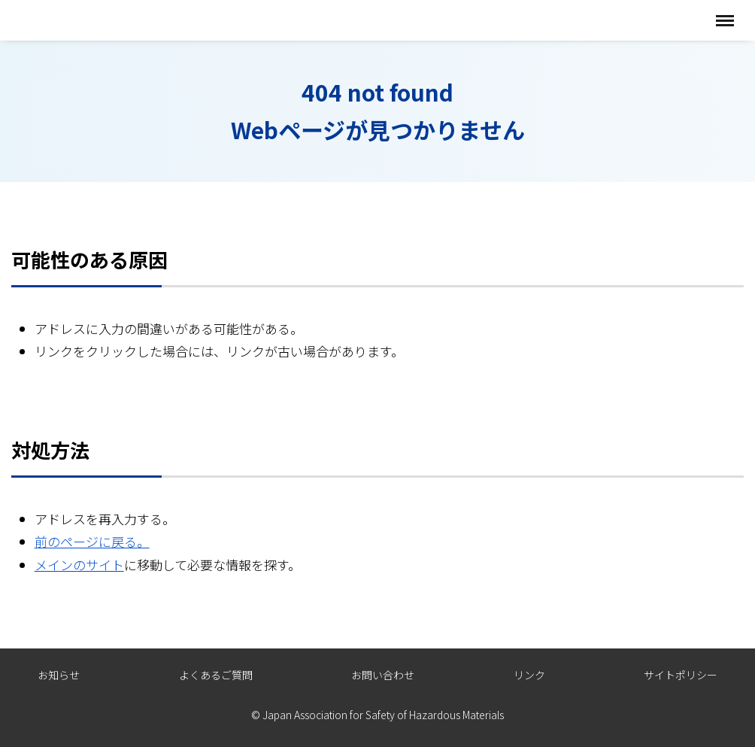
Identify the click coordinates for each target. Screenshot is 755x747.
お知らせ (59, 674)
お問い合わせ (382, 674)
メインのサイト (79, 564)
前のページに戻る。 (92, 541)
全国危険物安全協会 (88, 20)
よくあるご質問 (216, 674)
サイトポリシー (680, 674)
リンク (529, 674)
